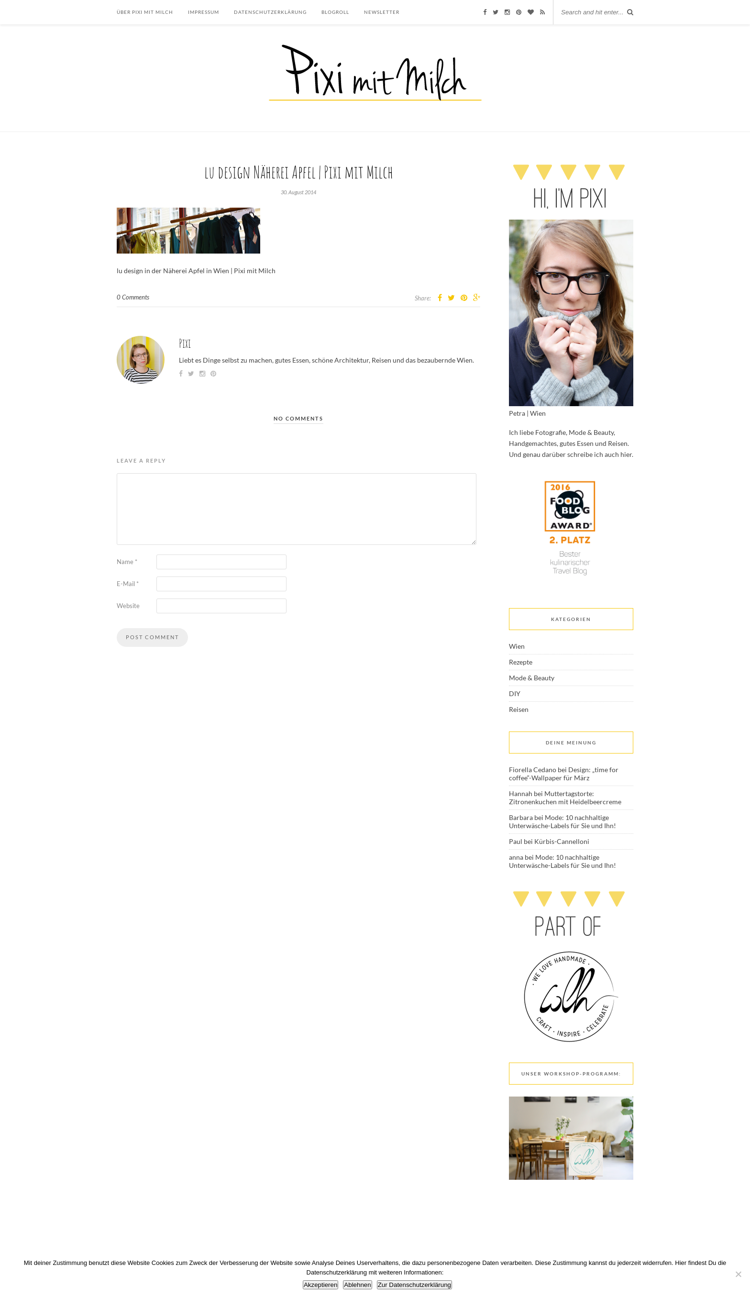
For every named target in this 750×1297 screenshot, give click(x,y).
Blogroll (335, 12)
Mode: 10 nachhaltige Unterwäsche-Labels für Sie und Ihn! (562, 821)
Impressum (203, 12)
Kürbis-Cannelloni (561, 841)
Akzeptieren (320, 1284)
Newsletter (381, 12)
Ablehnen (357, 1284)
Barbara (521, 817)
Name (127, 561)
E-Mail (128, 584)
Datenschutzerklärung (270, 12)
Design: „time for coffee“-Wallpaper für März (563, 773)
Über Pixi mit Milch (145, 12)
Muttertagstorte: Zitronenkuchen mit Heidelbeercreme (565, 797)
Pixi (185, 343)
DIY (514, 693)
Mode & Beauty (531, 678)
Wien (517, 646)
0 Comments (133, 297)
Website (128, 606)
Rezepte (520, 662)
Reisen (519, 709)
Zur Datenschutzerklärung (414, 1284)
